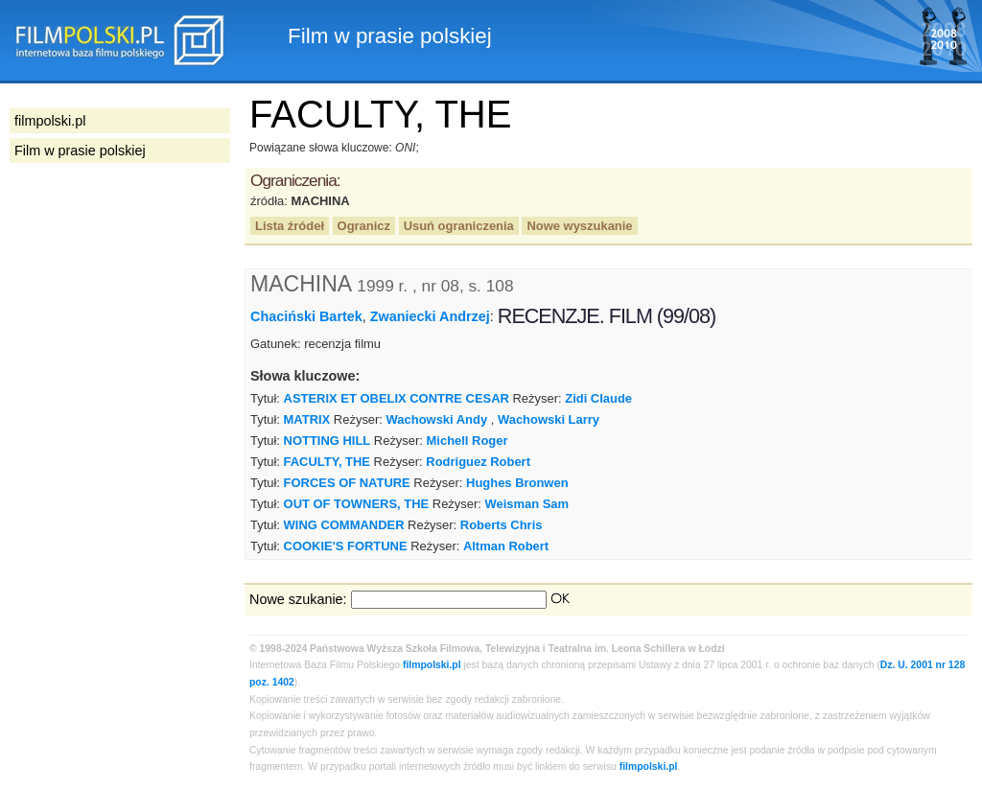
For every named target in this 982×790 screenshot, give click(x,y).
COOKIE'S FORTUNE (346, 546)
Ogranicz (364, 226)
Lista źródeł (289, 226)
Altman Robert (506, 546)
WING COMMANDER (344, 525)
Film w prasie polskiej (80, 150)
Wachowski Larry (548, 419)
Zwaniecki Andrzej (430, 316)
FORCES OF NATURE (347, 483)
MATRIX (307, 419)
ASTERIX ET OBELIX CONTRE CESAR (396, 398)
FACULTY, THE (327, 461)
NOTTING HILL (327, 440)
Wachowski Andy (437, 419)
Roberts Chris (501, 525)
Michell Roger (467, 440)
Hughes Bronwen (517, 483)
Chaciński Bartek (306, 316)
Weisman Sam (526, 504)
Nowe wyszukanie (579, 226)
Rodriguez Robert (478, 461)
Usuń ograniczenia (459, 226)
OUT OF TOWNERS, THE (357, 504)
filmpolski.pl (432, 665)
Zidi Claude (598, 398)
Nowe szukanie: (298, 599)
